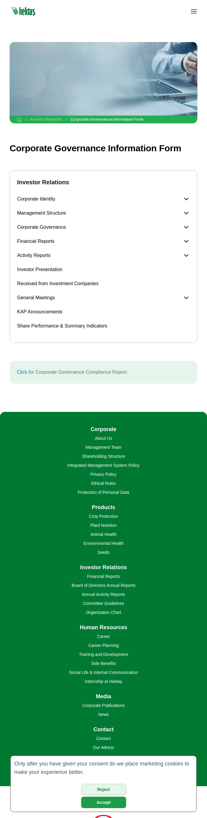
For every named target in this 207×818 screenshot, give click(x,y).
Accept (104, 802)
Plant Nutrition (103, 525)
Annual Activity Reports (103, 594)
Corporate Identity (36, 198)
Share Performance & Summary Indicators (62, 325)
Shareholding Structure (103, 456)
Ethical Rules (103, 483)
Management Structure (41, 213)
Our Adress (103, 747)
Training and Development (103, 654)
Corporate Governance (41, 227)
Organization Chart (103, 612)
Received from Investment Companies (57, 283)
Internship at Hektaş (103, 681)
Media (103, 696)
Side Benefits (103, 663)
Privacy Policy (103, 474)
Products (103, 507)
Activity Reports (33, 255)
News (103, 714)
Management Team (104, 447)
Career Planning (103, 645)
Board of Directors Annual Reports (103, 585)
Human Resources (103, 627)
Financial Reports (36, 241)
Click (22, 372)
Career (103, 636)
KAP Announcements (39, 311)
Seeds (104, 552)
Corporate (103, 429)
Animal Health (103, 534)
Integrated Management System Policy (104, 465)
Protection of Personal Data (103, 492)
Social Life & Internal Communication (103, 672)
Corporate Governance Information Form (106, 119)
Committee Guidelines (103, 603)
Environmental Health (103, 543)
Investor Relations (46, 119)
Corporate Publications (103, 705)
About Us (103, 438)
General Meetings (36, 297)
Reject (103, 789)
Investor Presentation (39, 269)
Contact (104, 729)
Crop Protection (103, 516)
